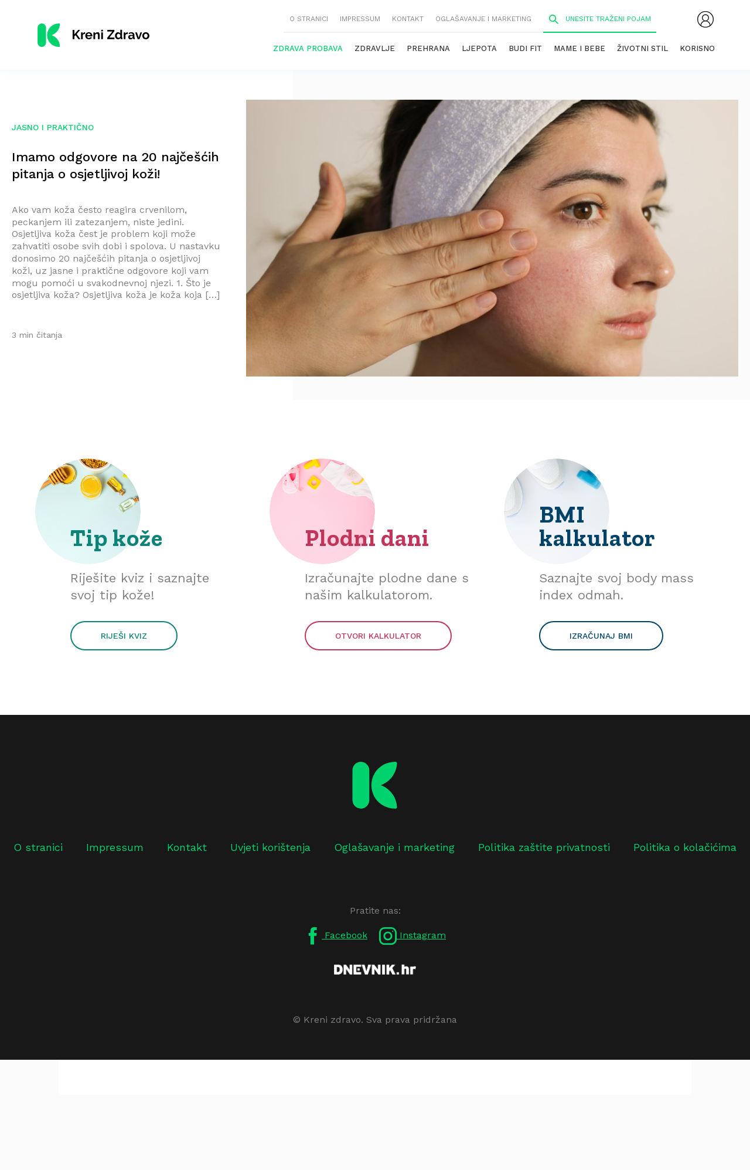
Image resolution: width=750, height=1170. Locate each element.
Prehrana (428, 48)
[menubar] (705, 19)
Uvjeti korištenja (270, 847)
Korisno (697, 48)
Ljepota (479, 48)
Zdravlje (374, 48)
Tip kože (116, 538)
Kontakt (408, 19)
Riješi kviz (124, 635)
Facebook (335, 936)
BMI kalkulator (597, 526)
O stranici (308, 19)
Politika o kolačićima (685, 847)
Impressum (360, 19)
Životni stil (642, 48)
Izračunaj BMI (601, 635)
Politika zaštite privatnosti (544, 847)
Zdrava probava (308, 48)
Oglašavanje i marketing (483, 19)
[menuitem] (705, 19)
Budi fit (525, 48)
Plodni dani (367, 538)
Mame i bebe (579, 48)
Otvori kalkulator (378, 635)
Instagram (412, 936)
